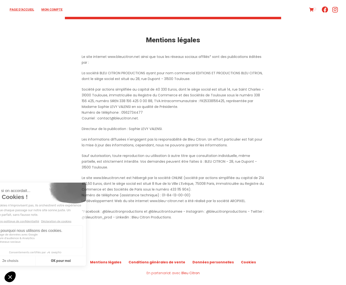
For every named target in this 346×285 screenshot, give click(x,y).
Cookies (248, 262)
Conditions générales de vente (157, 262)
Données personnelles (213, 262)
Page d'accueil (22, 9)
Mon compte (51, 9)
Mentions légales (105, 262)
